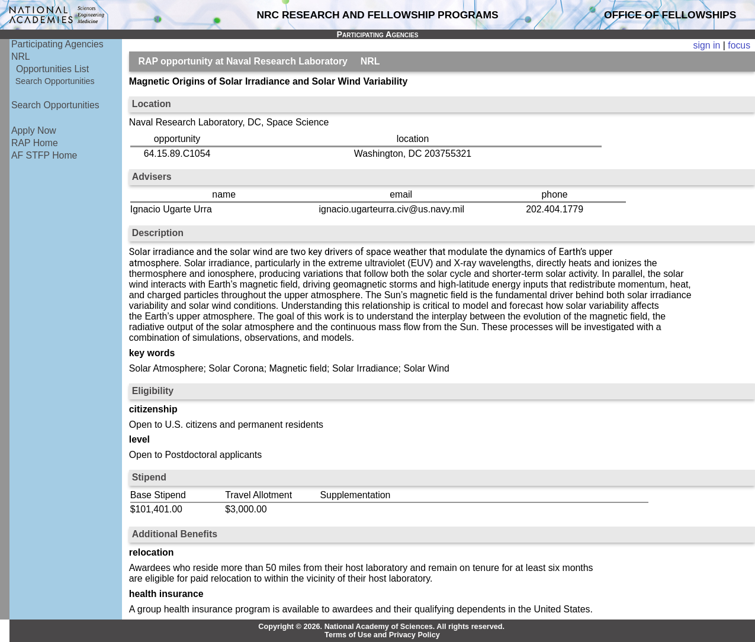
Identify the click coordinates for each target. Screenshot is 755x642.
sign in (707, 45)
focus (739, 45)
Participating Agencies (57, 44)
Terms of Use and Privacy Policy (382, 635)
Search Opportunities (55, 81)
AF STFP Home (44, 155)
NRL (20, 56)
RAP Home (34, 143)
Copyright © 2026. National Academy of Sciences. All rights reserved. (381, 626)
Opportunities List (52, 69)
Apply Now (33, 130)
